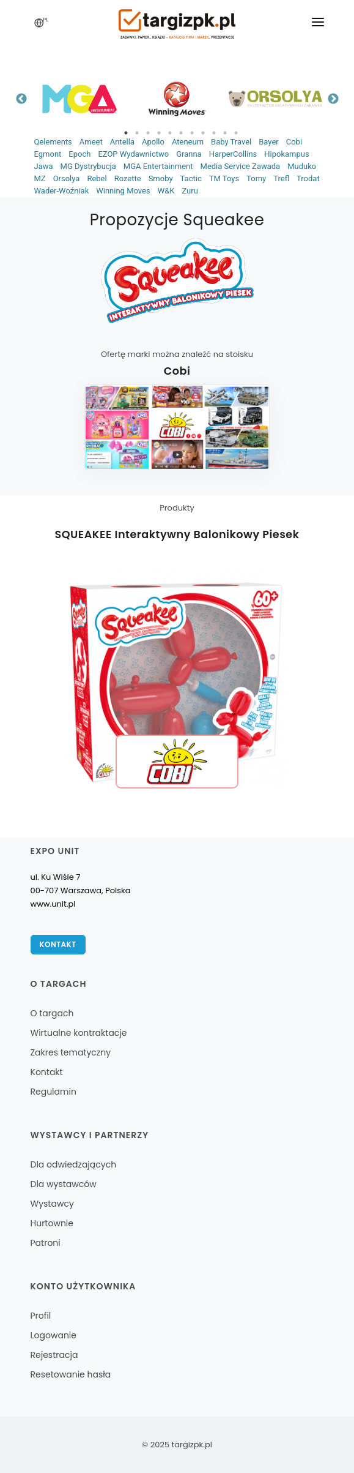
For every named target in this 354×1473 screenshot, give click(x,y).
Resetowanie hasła (71, 1374)
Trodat (308, 178)
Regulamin (53, 1091)
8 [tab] (203, 133)
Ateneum (188, 141)
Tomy (256, 178)
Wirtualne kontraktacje (79, 1033)
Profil (41, 1316)
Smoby (161, 178)
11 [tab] (236, 133)
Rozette (127, 178)
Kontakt (58, 944)
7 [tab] (192, 133)
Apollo (153, 141)
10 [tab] (225, 133)
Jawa (43, 166)
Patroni (46, 1243)
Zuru (189, 190)
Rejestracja (54, 1355)
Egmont (48, 154)
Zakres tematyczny (71, 1052)
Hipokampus (286, 154)
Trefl (281, 178)
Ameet (91, 141)
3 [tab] (148, 133)
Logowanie (53, 1335)
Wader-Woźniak (61, 190)
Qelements (53, 141)
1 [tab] (126, 133)
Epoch (79, 154)
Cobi (294, 141)
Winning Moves (123, 190)
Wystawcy (52, 1204)
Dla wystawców (64, 1184)
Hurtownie (52, 1223)
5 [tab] (170, 133)
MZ (40, 178)
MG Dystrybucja (88, 166)
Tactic (191, 178)
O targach (52, 1013)
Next (333, 99)
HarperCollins (233, 154)
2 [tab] (137, 133)
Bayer (268, 141)
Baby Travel (231, 141)
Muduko (301, 166)
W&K (166, 190)
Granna (189, 154)
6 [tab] (181, 133)
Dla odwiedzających (74, 1164)
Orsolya (66, 178)
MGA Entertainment (158, 166)
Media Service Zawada (241, 166)
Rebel (96, 178)
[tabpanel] (79, 99)
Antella (122, 141)
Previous (21, 99)
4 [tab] (159, 133)
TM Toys (224, 178)
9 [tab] (214, 133)
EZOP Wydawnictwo (133, 154)
